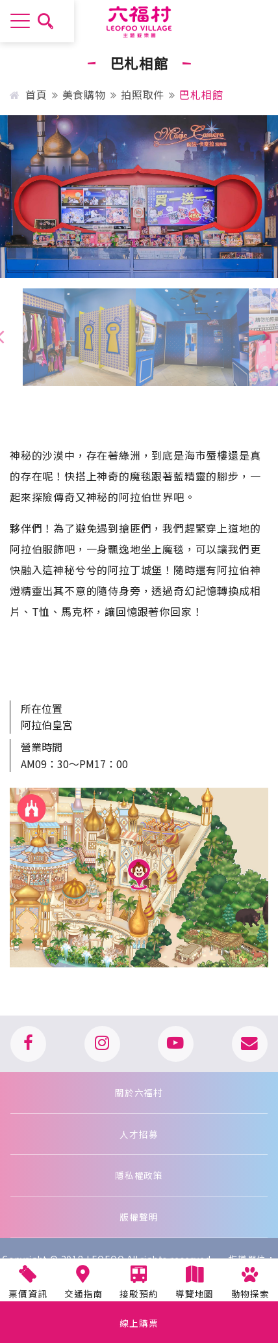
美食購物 (84, 94)
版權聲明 (139, 1216)
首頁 (28, 94)
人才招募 (139, 1134)
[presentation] (266, 335)
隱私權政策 (139, 1175)
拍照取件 (142, 94)
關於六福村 (139, 1092)
